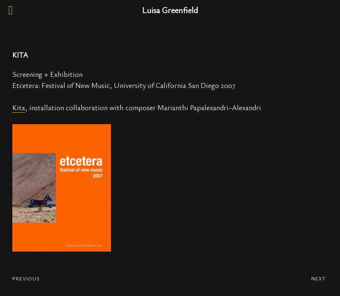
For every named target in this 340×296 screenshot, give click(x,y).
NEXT (318, 278)
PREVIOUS (26, 278)
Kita (18, 107)
